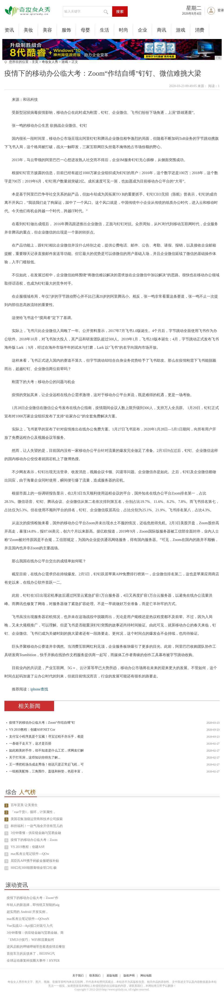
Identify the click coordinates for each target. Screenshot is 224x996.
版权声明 (129, 975)
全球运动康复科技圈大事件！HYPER (33, 960)
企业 (142, 30)
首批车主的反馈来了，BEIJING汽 (31, 953)
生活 (104, 30)
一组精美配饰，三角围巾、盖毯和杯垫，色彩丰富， (46, 771)
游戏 (180, 30)
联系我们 (95, 975)
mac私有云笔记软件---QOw (30, 854)
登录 (221, 10)
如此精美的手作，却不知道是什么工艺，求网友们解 (46, 750)
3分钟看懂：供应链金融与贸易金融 (36, 833)
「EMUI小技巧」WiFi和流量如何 (30, 939)
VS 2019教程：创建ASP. (28, 847)
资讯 (9, 30)
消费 (199, 30)
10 (6, 868)
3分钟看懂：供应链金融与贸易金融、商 (35, 932)
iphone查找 (39, 689)
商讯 (161, 30)
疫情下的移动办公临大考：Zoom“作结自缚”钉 (42, 722)
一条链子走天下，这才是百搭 (30, 743)
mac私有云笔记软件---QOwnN (28, 919)
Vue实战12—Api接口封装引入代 (29, 926)
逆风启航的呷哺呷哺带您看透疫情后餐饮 (36, 946)
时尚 (123, 30)
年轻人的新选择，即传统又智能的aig (33, 905)
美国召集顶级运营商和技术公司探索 (37, 819)
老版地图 (112, 975)
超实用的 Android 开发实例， (28, 912)
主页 (35, 62)
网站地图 (146, 975)
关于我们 (78, 975)
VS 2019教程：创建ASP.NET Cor (32, 729)
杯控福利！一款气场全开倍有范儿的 (37, 826)
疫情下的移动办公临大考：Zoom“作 (32, 898)
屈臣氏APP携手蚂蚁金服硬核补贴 (35, 861)
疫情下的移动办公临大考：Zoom (34, 840)
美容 (47, 30)
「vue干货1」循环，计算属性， (33, 812)
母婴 (85, 30)
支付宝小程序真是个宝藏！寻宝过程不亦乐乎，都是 (46, 736)
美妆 (28, 30)
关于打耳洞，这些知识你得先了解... (34, 757)
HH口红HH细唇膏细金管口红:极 (34, 867)
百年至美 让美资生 (24, 805)
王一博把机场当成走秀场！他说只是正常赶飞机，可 (46, 764)
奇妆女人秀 (50, 62)
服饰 (66, 30)
